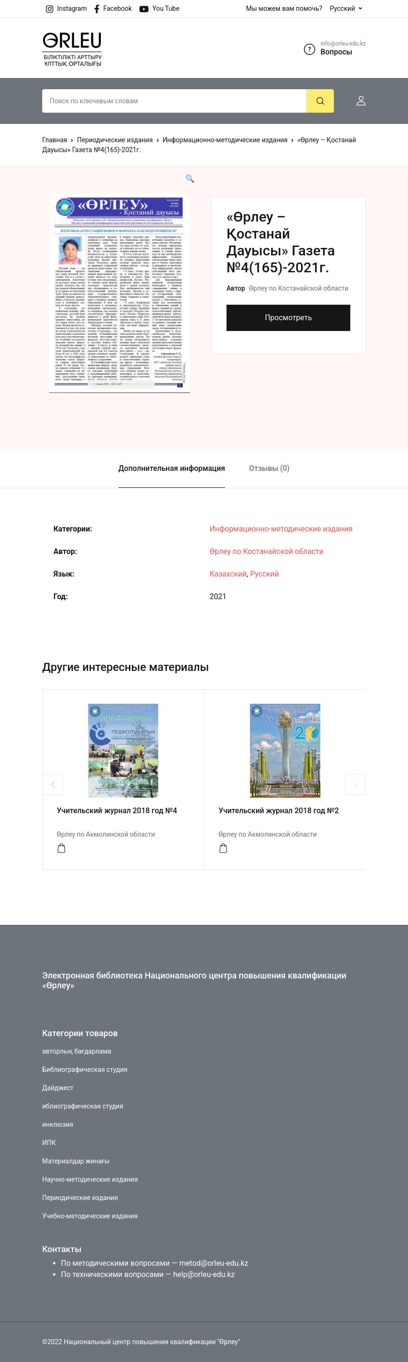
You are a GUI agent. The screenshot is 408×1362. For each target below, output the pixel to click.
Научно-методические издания (90, 1179)
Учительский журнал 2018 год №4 (117, 810)
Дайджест (58, 1088)
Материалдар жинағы (76, 1161)
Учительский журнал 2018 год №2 (279, 810)
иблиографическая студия (82, 1106)
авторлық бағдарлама (76, 1051)
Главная (54, 140)
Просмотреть (288, 317)
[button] (357, 101)
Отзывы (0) (269, 468)
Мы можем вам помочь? (284, 8)
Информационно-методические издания (225, 140)
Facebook (113, 9)
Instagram (66, 9)
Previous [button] (52, 784)
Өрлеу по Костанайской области (298, 288)
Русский (342, 8)
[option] (119, 293)
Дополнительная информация (172, 468)
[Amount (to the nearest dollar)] (174, 101)
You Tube (159, 9)
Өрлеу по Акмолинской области (106, 834)
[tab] (171, 469)
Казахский (228, 573)
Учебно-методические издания (89, 1216)
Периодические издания (114, 140)
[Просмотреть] (61, 848)
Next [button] (355, 784)
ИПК (49, 1143)
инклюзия (57, 1124)
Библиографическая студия (85, 1069)
